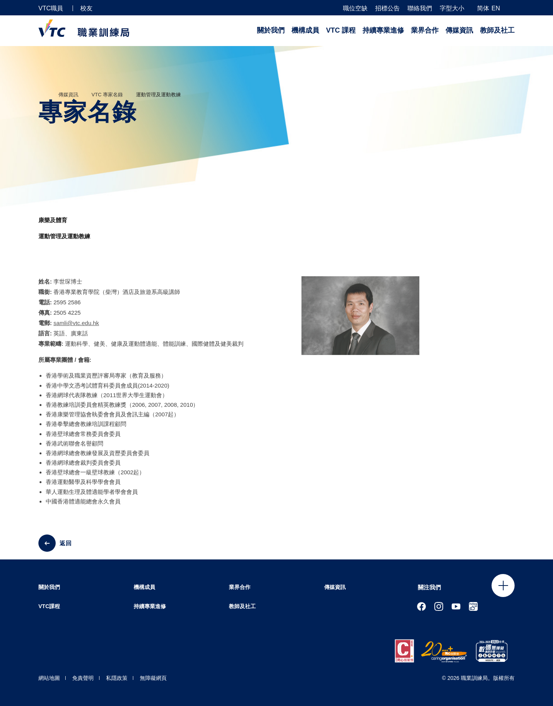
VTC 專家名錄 (107, 94)
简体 (483, 8)
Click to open (503, 585)
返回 (66, 543)
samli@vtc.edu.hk (76, 328)
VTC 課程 (341, 30)
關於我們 (271, 30)
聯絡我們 (419, 8)
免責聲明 (83, 678)
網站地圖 (49, 678)
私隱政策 (116, 678)
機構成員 (305, 30)
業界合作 (425, 30)
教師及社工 (497, 30)
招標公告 (387, 8)
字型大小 (452, 8)
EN (496, 8)
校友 (86, 8)
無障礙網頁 (153, 678)
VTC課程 (49, 606)
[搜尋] (511, 8)
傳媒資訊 (459, 30)
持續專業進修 (383, 30)
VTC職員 (50, 8)
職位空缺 (355, 8)
